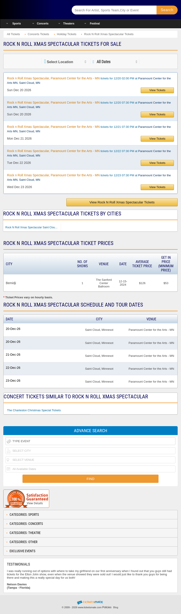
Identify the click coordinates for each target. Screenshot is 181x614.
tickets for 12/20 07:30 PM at (89, 105)
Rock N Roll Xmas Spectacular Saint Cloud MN (33, 227)
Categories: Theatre (25, 533)
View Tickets (157, 90)
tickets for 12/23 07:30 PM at (89, 177)
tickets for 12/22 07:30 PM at (89, 153)
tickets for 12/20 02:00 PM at (89, 80)
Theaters (68, 23)
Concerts (43, 23)
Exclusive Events (22, 551)
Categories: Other (23, 542)
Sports (16, 23)
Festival (95, 23)
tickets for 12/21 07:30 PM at (89, 129)
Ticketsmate (33, 9)
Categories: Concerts (26, 524)
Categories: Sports (24, 515)
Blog (115, 607)
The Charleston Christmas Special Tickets (34, 410)
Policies (106, 607)
